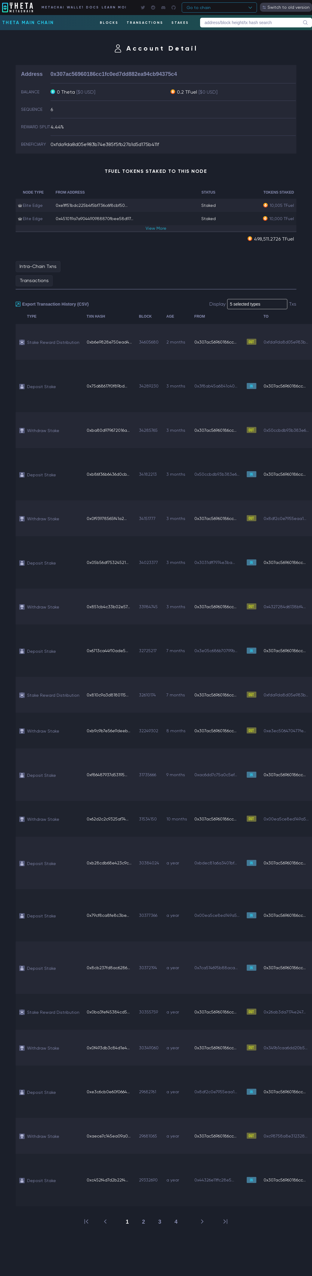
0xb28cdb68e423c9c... (109, 863)
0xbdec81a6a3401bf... (215, 863)
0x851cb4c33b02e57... (108, 606)
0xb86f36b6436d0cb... (108, 474)
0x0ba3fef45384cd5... (108, 1012)
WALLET (75, 7)
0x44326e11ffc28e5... (214, 1180)
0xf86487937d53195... (107, 774)
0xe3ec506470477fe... (285, 730)
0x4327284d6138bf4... (285, 606)
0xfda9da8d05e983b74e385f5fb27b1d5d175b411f (105, 144)
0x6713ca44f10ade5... (107, 650)
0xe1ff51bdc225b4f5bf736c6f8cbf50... (92, 205)
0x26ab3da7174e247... (285, 1012)
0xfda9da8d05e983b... (286, 342)
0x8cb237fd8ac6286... (108, 967)
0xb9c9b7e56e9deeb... (108, 730)
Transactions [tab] (34, 280)
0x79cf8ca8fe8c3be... (108, 915)
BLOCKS (109, 23)
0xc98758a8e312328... (285, 1136)
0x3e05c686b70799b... (215, 650)
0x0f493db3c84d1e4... (108, 1047)
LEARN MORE (114, 7)
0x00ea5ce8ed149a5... (286, 819)
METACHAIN (52, 7)
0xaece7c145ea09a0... (109, 1136)
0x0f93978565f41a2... (107, 518)
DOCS (92, 7)
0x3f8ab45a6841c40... (215, 386)
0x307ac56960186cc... (215, 342)
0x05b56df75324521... (107, 562)
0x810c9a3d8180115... (107, 694)
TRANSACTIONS (145, 23)
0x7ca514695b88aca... (216, 967)
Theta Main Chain (28, 22)
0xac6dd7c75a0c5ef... (215, 774)
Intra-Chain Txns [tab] (38, 266)
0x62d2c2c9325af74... (107, 819)
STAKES (180, 23)
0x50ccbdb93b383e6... (286, 430)
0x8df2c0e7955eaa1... (285, 518)
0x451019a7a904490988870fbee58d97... (94, 218)
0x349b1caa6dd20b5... (285, 1047)
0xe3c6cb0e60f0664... (108, 1091)
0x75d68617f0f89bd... (107, 386)
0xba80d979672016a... (108, 430)
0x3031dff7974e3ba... (214, 562)
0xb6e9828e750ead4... (109, 342)
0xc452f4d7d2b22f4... (107, 1180)
